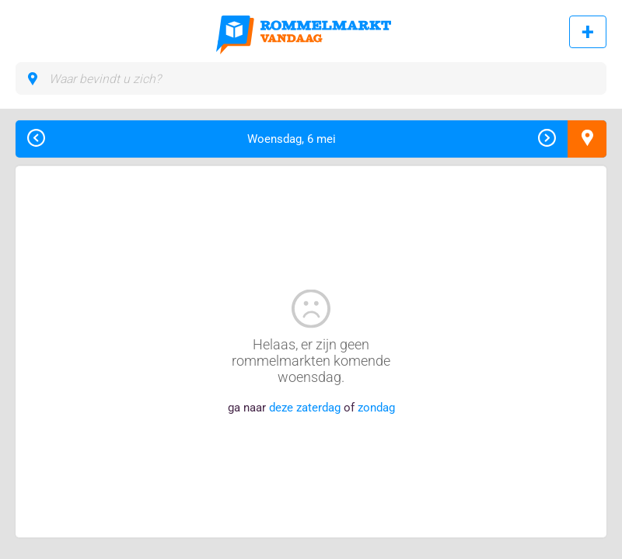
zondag (376, 408)
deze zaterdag (305, 408)
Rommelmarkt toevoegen (587, 32)
